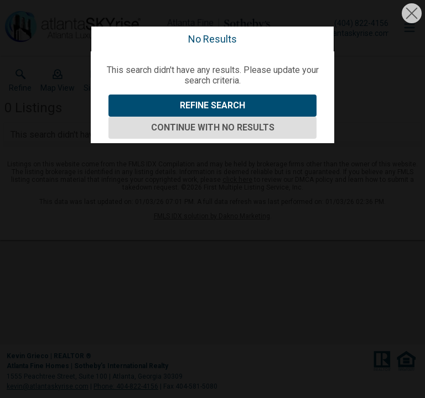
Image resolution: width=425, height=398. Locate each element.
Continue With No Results (212, 127)
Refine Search (212, 105)
